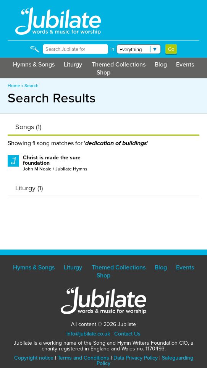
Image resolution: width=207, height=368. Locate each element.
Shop (103, 72)
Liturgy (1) (29, 188)
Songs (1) (28, 127)
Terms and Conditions (83, 358)
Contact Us (127, 334)
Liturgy (73, 64)
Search (31, 85)
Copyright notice (33, 358)
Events (185, 64)
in (112, 49)
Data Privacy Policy (135, 358)
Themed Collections (119, 64)
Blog (161, 64)
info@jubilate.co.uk (88, 334)
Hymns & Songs (34, 64)
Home (14, 85)
